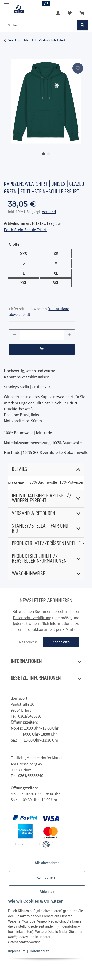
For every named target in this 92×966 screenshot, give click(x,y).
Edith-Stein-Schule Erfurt (25, 229)
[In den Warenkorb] (8, 56)
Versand (49, 211)
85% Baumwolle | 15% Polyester (56, 482)
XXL (26, 282)
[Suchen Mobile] (40, 25)
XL (58, 273)
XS (58, 253)
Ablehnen (47, 892)
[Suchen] (82, 25)
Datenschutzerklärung (32, 617)
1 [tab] (43, 153)
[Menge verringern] (14, 335)
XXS (26, 253)
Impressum (16, 951)
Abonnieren (61, 642)
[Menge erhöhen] (69, 335)
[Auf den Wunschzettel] (77, 68)
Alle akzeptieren (47, 863)
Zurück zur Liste (17, 40)
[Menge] (42, 335)
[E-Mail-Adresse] (28, 642)
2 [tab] (48, 153)
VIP (46, 3)
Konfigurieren (47, 877)
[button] (58, 13)
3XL (59, 282)
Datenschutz (39, 951)
